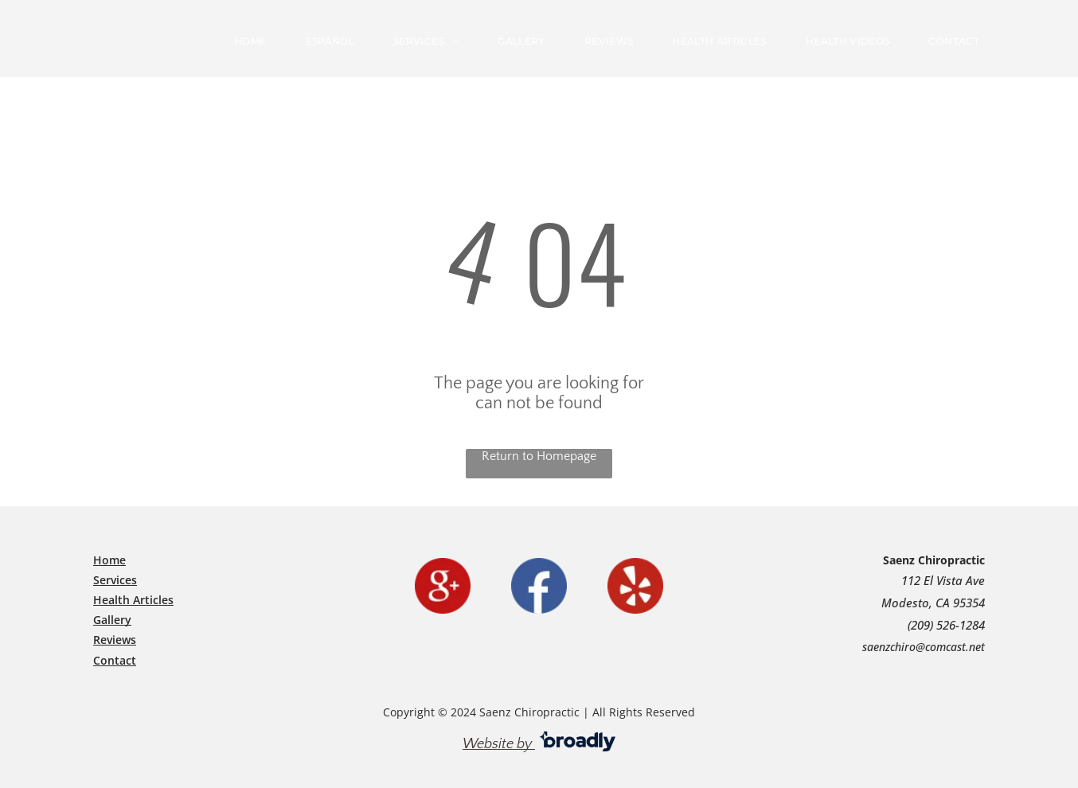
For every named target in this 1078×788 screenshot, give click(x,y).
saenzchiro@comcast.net (923, 646)
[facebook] (538, 586)
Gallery (112, 619)
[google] (442, 586)
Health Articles (133, 599)
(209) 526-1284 (946, 625)
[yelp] (636, 586)
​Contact (114, 660)
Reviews (114, 639)
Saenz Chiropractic (934, 560)
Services (115, 579)
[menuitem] (256, 41)
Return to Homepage (539, 456)
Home (109, 560)
